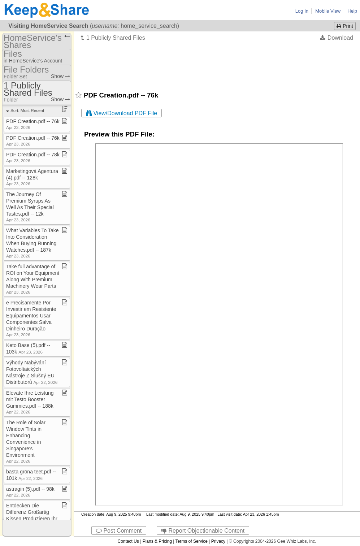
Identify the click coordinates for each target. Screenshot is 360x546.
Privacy (218, 541)
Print (345, 26)
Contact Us (128, 541)
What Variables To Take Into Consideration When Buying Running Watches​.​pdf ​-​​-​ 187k (32, 243)
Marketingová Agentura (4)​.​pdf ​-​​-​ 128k (32, 177)
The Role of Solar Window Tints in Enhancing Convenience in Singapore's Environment (25, 441)
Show (60, 76)
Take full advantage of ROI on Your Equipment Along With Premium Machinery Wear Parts (32, 279)
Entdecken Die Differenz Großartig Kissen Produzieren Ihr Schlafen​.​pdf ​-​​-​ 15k (31, 518)
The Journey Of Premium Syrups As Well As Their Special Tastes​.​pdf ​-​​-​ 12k (30, 206)
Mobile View (328, 11)
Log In (301, 11)
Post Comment (119, 531)
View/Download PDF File (121, 113)
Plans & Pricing (157, 541)
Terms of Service (191, 541)
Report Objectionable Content (202, 531)
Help (352, 11)
